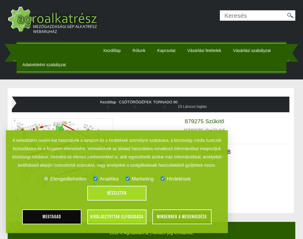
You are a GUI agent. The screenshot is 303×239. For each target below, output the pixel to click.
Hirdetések (176, 179)
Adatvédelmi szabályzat (44, 64)
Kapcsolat (166, 50)
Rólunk (139, 50)
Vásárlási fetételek (204, 50)
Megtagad (52, 217)
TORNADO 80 (165, 102)
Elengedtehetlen (65, 179)
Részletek (117, 193)
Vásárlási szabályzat (252, 50)
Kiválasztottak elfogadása (116, 217)
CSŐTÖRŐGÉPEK (135, 102)
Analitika (106, 179)
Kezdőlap (111, 50)
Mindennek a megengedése (182, 217)
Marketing (140, 179)
